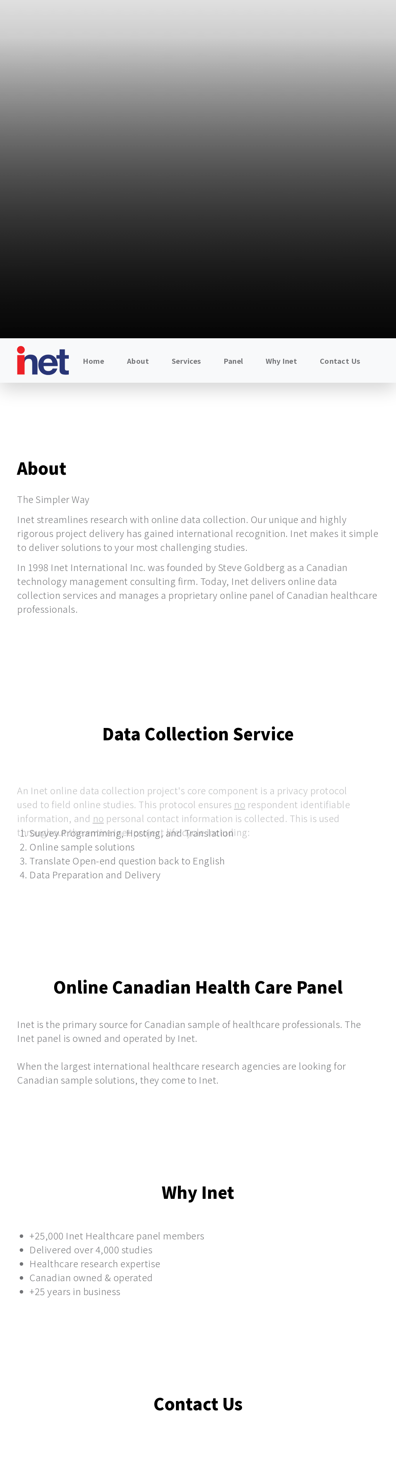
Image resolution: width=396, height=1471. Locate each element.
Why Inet (281, 361)
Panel (233, 361)
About (138, 361)
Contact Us (340, 361)
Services (186, 361)
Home (93, 361)
